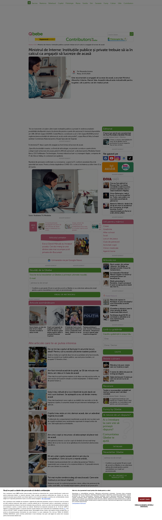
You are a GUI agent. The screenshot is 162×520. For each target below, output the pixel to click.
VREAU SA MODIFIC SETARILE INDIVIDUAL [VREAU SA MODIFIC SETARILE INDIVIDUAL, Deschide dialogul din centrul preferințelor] (144, 505)
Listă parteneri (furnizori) (79, 503)
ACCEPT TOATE (145, 499)
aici (65, 508)
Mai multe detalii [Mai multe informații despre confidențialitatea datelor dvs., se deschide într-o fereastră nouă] (46, 498)
